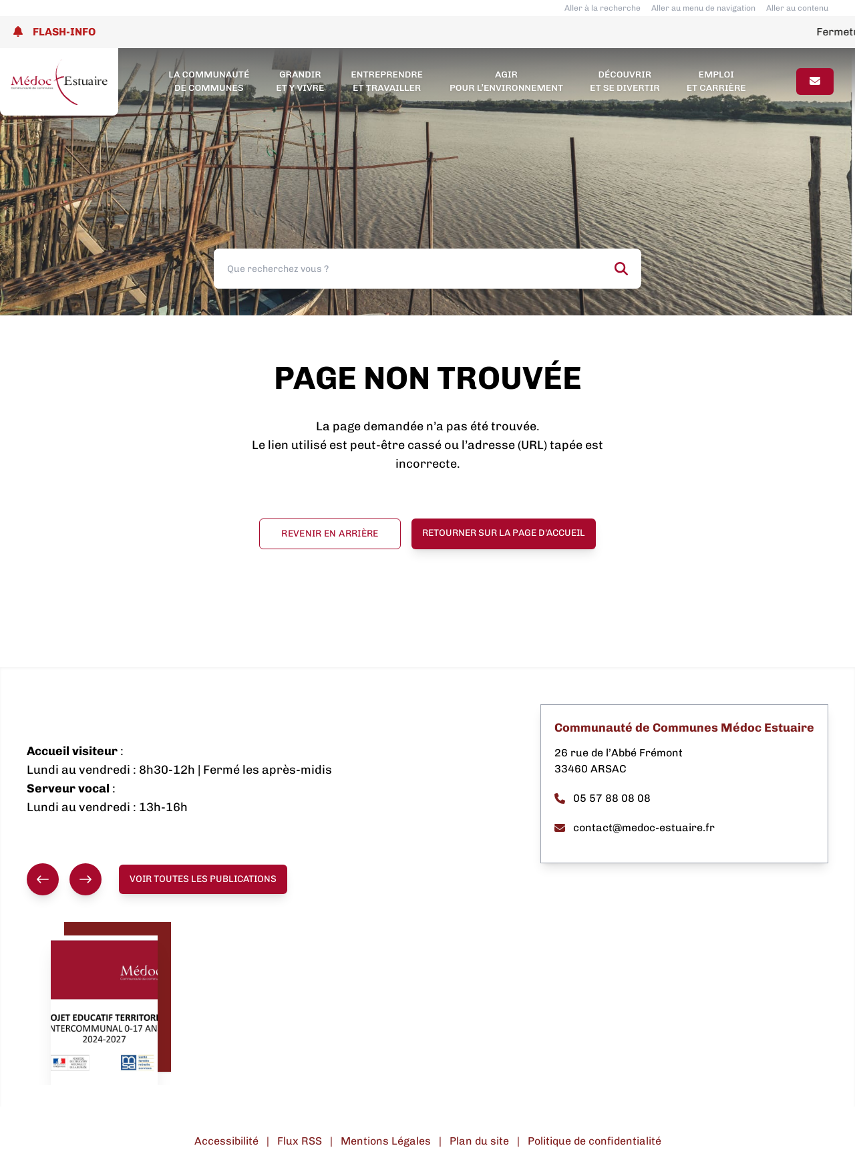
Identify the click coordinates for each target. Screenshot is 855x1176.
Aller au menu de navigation (703, 8)
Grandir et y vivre (300, 81)
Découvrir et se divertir (625, 81)
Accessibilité (226, 1141)
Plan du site (479, 1141)
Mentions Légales (386, 1141)
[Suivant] (85, 879)
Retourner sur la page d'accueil (503, 533)
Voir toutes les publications (203, 879)
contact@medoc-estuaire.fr (634, 827)
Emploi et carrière (716, 81)
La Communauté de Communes (208, 81)
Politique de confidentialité (594, 1141)
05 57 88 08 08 (602, 798)
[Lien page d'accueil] (59, 82)
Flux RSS (299, 1141)
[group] (64, 879)
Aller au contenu (797, 8)
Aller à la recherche (602, 8)
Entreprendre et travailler (387, 81)
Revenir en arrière (329, 533)
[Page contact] (815, 82)
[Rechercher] (621, 269)
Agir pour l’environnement (506, 81)
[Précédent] (43, 879)
